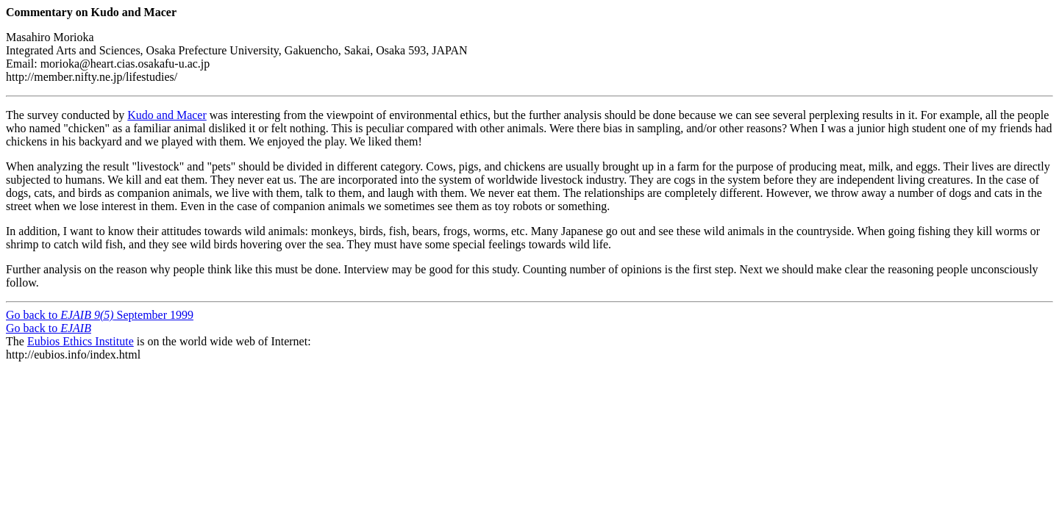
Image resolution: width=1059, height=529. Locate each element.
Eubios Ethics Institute (80, 341)
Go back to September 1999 (99, 315)
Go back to (48, 328)
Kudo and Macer (167, 115)
